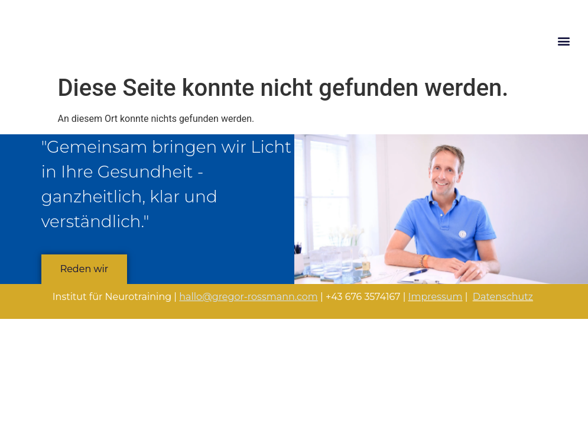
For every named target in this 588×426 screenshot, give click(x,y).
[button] (563, 40)
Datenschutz (503, 296)
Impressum (435, 296)
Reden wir (84, 269)
